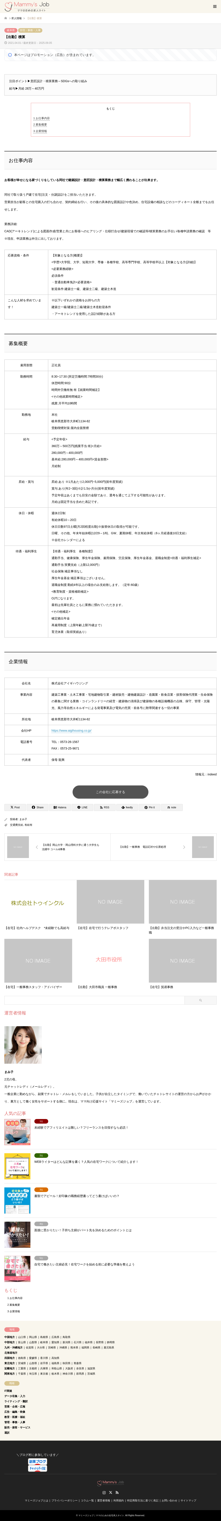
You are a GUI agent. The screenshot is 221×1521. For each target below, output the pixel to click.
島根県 (44, 1337)
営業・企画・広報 (14, 1406)
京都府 (33, 1368)
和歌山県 (57, 1368)
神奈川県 (68, 1373)
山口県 (22, 1337)
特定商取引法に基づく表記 (142, 1500)
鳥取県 (66, 1337)
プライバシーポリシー (65, 1500)
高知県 (55, 1358)
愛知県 (55, 1342)
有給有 (28, 824)
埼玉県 (33, 1373)
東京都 (44, 1373)
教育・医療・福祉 (14, 1417)
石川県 (77, 1342)
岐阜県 (11, 30)
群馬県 (80, 1373)
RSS (117, 1492)
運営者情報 (103, 1500)
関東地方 (9, 1373)
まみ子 (23, 819)
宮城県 (22, 1363)
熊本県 (74, 1347)
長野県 (100, 1342)
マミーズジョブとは (36, 1500)
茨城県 (91, 1373)
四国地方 (9, 1358)
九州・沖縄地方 (13, 1347)
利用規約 (118, 1500)
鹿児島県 (109, 1347)
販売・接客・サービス (17, 1427)
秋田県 (66, 1363)
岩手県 (44, 1363)
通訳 (7, 1432)
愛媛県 (33, 1358)
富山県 (22, 1342)
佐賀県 (30, 1347)
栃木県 (55, 1373)
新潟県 (66, 1342)
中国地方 (9, 1337)
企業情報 (40, 131)
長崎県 (96, 1347)
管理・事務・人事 (30, 30)
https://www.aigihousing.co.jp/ (71, 730)
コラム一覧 (87, 1500)
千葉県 (22, 1373)
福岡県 (85, 1347)
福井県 (89, 1342)
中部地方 (9, 1342)
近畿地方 (9, 1368)
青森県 (77, 1363)
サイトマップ (188, 1500)
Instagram (104, 1492)
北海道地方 (10, 1352)
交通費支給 (16, 824)
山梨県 (33, 1342)
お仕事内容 (41, 118)
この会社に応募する (110, 792)
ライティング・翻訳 (16, 1401)
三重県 (22, 1368)
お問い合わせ (169, 1500)
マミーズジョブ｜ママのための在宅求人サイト (101, 1515)
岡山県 (33, 1337)
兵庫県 (44, 1368)
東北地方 (9, 1363)
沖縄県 (63, 1347)
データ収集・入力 (14, 1396)
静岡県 (111, 1342)
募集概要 (40, 124)
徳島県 (22, 1358)
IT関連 (8, 1390)
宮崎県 (52, 1347)
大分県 (41, 1347)
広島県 (55, 1337)
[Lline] (82, 807)
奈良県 (80, 1368)
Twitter (110, 1492)
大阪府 (69, 1368)
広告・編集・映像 (14, 1411)
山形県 (33, 1363)
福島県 (55, 1363)
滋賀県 (91, 1368)
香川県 (44, 1358)
